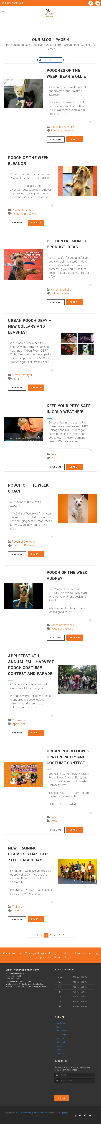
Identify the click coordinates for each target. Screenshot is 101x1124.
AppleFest (18, 724)
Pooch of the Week (62, 126)
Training (17, 906)
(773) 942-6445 (12, 979)
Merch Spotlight (61, 289)
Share (75, 139)
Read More (55, 139)
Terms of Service (40, 1113)
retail (15, 378)
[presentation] (68, 1088)
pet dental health (61, 293)
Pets (53, 454)
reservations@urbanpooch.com (19, 982)
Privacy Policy (26, 1113)
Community (19, 720)
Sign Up (62, 1098)
